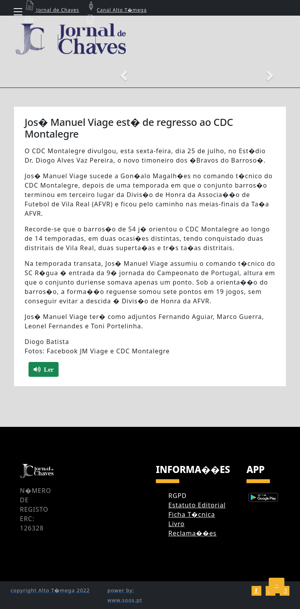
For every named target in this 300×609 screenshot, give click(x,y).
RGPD (177, 495)
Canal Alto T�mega (116, 10)
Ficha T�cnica (191, 514)
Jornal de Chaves (51, 10)
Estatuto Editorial (197, 505)
